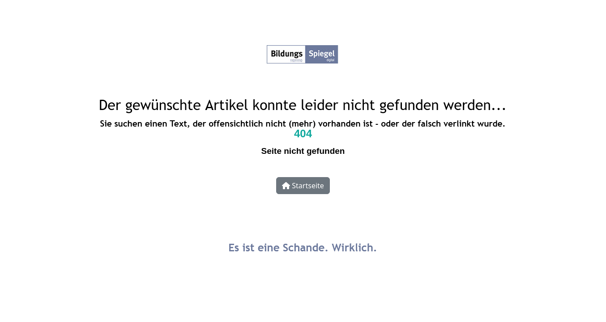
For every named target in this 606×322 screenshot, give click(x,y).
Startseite (303, 186)
